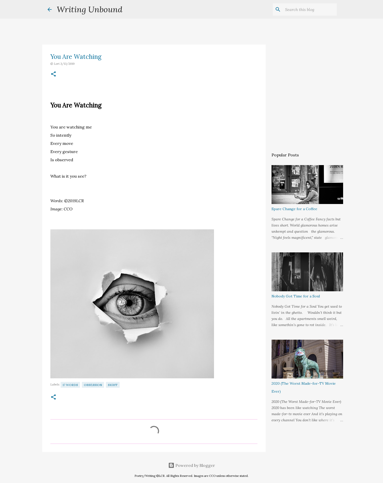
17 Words (70, 385)
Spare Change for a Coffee (294, 209)
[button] (53, 74)
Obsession (93, 385)
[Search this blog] (310, 9)
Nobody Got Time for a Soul (296, 296)
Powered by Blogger (191, 465)
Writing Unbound (89, 9)
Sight (113, 385)
